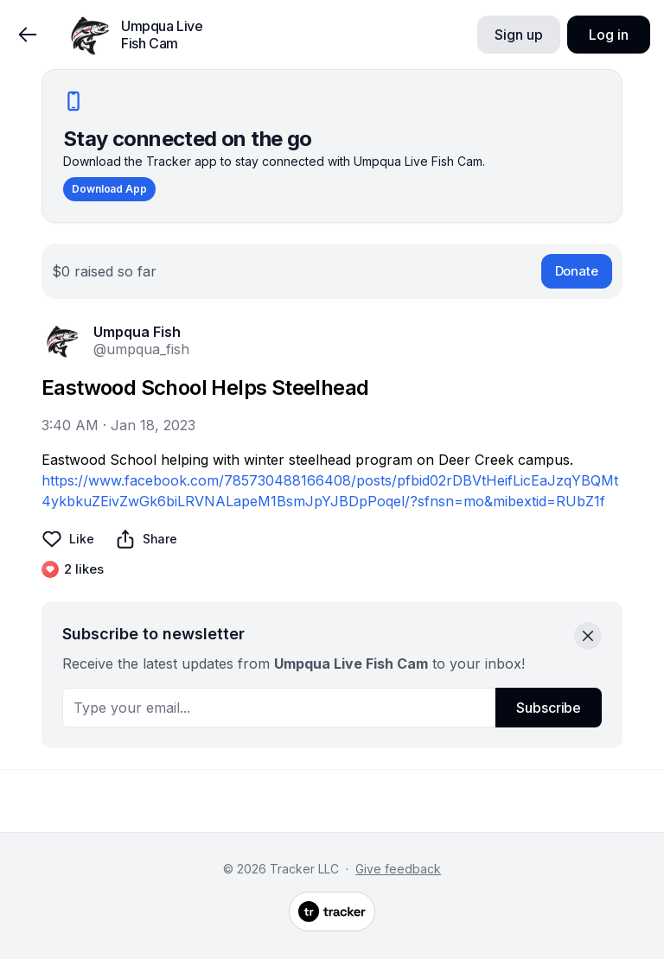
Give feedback (398, 868)
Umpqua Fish (137, 331)
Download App (109, 188)
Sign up (518, 34)
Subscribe (548, 707)
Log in (608, 34)
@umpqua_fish (141, 349)
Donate (576, 271)
